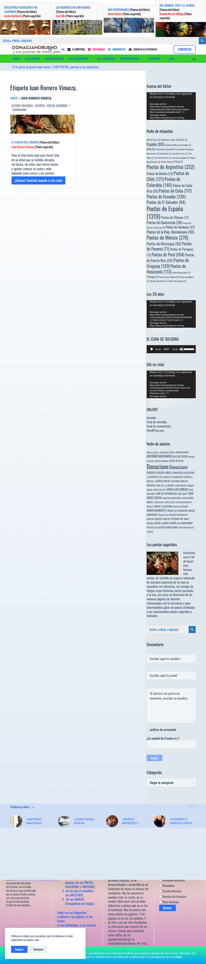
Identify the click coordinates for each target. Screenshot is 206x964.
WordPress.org (155, 430)
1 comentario (19, 110)
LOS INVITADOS (106, 58)
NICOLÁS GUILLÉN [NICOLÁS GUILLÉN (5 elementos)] (162, 519)
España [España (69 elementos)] (155, 144)
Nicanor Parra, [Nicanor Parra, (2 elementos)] (167, 161)
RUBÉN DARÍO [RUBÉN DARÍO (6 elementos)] (171, 527)
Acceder (151, 417)
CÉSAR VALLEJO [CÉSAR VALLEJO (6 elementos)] (176, 461)
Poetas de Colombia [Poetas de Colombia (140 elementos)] (163, 181)
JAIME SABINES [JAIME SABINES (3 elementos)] (180, 485)
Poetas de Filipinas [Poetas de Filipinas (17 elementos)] (174, 217)
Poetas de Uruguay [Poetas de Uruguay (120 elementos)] (168, 263)
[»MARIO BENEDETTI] (112, 821)
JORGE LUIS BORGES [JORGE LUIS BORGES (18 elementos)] (177, 489)
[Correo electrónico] (143, 49)
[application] (171, 106)
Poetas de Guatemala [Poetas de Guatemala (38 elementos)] (164, 222)
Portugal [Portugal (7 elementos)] (152, 277)
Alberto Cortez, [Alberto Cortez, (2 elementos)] (153, 139)
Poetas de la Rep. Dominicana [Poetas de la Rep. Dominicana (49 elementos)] (170, 232)
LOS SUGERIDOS (81, 58)
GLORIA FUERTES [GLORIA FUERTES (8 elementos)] (163, 481)
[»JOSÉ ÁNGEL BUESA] (64, 821)
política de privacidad (163, 729)
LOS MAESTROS (54, 58)
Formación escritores (172, 880)
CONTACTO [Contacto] (184, 49)
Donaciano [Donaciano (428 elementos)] (178, 466)
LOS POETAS (32, 58)
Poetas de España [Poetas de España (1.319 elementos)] (165, 212)
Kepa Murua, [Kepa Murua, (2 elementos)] (165, 153)
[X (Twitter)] (76, 49)
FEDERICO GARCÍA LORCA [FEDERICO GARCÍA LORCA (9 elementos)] (159, 472)
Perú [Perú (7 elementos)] (179, 161)
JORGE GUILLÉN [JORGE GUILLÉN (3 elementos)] (159, 489)
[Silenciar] (181, 349)
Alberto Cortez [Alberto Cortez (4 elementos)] (153, 452)
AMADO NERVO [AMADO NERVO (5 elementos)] (182, 452)
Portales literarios (170, 891)
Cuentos (40, 105)
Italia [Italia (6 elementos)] (151, 149)
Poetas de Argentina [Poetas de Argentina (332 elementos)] (171, 166)
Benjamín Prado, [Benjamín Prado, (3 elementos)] (169, 139)
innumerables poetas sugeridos (171, 611)
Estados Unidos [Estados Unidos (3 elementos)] (172, 145)
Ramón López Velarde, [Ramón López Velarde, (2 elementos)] (168, 277)
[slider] (166, 349)
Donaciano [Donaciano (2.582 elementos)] (157, 466)
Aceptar (19, 949)
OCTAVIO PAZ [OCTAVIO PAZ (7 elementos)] (177, 519)
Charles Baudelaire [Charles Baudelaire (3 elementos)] (162, 460)
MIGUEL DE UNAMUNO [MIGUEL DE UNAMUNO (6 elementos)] (177, 510)
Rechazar (38, 949)
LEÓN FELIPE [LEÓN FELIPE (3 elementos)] (159, 502)
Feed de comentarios (159, 426)
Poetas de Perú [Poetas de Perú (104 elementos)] (168, 254)
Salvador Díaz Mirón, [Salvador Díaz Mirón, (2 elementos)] (159, 281)
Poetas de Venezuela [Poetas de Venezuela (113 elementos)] (166, 269)
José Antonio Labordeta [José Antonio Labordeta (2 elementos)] (166, 149)
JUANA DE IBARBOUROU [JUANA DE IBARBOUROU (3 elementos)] (171, 498)
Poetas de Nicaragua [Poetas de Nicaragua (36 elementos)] (164, 243)
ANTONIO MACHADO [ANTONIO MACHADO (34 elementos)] (159, 456)
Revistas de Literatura (172, 896)
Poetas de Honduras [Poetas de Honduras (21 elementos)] (180, 226)
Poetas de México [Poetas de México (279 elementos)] (167, 237)
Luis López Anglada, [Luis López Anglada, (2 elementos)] (181, 157)
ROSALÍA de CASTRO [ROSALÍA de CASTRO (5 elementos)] (156, 527)
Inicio (14, 98)
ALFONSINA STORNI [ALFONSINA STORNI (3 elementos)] (167, 452)
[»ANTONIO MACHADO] (16, 821)
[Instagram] (96, 49)
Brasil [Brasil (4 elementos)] (183, 139)
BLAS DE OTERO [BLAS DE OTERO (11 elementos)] (180, 456)
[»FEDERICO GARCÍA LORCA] (160, 821)
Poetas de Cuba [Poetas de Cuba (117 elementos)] (175, 190)
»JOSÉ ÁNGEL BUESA (84, 821)
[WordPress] (117, 49)
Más (174, 58)
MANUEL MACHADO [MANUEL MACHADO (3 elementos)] (180, 506)
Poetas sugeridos (57, 105)
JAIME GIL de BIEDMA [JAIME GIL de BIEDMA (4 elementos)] (165, 485)
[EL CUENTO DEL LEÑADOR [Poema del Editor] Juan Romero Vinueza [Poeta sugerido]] (42, 124)
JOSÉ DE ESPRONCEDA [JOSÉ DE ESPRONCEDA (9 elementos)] (166, 493)
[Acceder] (194, 58)
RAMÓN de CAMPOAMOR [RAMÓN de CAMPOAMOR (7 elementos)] (181, 523)
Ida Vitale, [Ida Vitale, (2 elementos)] (186, 145)
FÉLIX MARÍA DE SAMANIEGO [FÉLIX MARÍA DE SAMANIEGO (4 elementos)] (171, 477)
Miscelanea (166, 885)
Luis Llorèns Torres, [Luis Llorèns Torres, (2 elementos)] (163, 157)
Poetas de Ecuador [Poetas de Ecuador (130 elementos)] (166, 196)
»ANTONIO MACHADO (34, 821)
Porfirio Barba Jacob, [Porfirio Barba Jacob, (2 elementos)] (181, 272)
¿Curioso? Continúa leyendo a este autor (38, 181)
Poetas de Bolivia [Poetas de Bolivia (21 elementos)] (160, 173)
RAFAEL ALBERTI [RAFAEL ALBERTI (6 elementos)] (161, 523)
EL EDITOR (157, 58)
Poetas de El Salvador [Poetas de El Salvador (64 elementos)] (166, 202)
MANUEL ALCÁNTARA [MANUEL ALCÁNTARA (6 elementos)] (163, 506)
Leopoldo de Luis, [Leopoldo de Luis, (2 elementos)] (180, 153)
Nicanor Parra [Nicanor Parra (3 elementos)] (163, 514)
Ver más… (142, 943)
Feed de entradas (157, 421)
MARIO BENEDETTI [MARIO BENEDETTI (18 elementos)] (156, 510)
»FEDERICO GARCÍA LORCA (181, 821)
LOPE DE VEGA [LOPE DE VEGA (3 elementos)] (169, 502)
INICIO (16, 58)
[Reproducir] (152, 349)
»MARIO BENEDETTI (130, 821)
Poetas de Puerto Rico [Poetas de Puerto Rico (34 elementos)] (170, 257)
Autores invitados (22, 105)
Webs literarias (169, 902)
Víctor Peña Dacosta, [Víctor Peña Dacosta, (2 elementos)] (177, 281)
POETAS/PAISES (132, 58)
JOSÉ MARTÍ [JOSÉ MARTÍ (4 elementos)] (183, 493)
